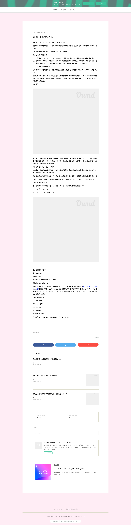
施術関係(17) (36, 332)
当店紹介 (63, 10)
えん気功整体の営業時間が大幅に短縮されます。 (48, 359)
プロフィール (74, 10)
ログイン (100, 3)
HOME (55, 10)
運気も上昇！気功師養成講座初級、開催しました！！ (50, 394)
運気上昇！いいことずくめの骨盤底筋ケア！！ (48, 375)
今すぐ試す (88, 3)
